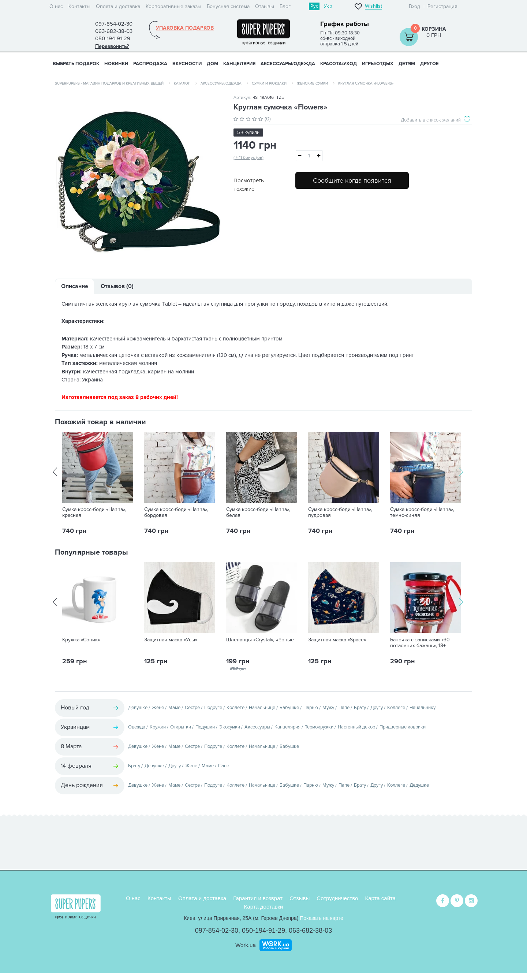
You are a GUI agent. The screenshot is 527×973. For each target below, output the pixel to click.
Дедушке (419, 785)
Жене (158, 708)
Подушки (205, 727)
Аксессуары (257, 727)
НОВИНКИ (116, 64)
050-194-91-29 (263, 930)
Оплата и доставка (118, 6)
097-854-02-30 (216, 930)
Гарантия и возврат (258, 898)
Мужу (328, 708)
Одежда (136, 727)
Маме (174, 708)
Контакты (79, 6)
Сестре (192, 708)
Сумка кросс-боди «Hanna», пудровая (340, 512)
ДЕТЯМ (407, 64)
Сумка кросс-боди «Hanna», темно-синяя (422, 512)
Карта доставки (263, 906)
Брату (360, 708)
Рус (314, 6)
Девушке (137, 708)
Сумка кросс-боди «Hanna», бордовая (176, 512)
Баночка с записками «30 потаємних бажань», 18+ (420, 643)
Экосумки (229, 727)
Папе (344, 708)
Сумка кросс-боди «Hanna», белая (258, 512)
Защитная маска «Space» (337, 640)
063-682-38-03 (310, 930)
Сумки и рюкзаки (269, 83)
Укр (328, 6)
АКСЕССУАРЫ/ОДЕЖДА (288, 64)
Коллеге (235, 708)
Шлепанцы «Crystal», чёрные (260, 640)
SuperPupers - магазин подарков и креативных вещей (109, 83)
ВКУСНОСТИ (187, 64)
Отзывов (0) (117, 286)
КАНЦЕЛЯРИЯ (239, 64)
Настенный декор (356, 727)
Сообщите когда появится (352, 180)
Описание (74, 286)
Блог (285, 6)
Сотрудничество (337, 898)
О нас (56, 6)
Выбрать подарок (76, 64)
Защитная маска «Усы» (170, 640)
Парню (310, 708)
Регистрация (442, 6)
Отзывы (264, 6)
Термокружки (319, 727)
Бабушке (289, 708)
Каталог (182, 83)
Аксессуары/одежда (221, 83)
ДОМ (212, 64)
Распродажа (150, 64)
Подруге (213, 708)
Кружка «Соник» (81, 640)
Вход (414, 6)
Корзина (434, 29)
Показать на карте (321, 918)
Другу (376, 708)
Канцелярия (287, 727)
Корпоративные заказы (173, 6)
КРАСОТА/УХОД (338, 64)
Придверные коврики (403, 727)
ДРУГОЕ (429, 64)
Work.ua (245, 945)
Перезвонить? (112, 46)
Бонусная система (228, 6)
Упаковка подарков (185, 28)
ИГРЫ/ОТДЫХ (377, 64)
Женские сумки (312, 83)
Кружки (158, 727)
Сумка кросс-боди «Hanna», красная (94, 512)
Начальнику (423, 708)
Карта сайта (380, 898)
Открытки (180, 727)
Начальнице (262, 708)
